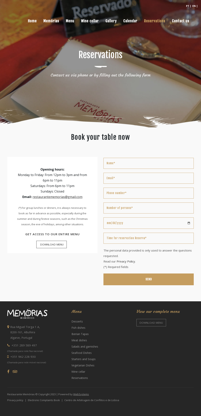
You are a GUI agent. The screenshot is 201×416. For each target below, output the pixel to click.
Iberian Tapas (80, 334)
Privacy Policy (126, 261)
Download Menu (51, 244)
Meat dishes (79, 340)
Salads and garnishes (84, 346)
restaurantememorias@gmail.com (57, 197)
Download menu (151, 322)
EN (194, 6)
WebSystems (81, 394)
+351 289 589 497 (22, 345)
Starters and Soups (83, 359)
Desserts (77, 321)
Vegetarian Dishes (82, 365)
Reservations (79, 378)
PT (187, 6)
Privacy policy (15, 400)
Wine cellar (78, 371)
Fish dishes (78, 328)
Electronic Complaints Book (44, 400)
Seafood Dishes (81, 353)
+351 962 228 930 (21, 357)
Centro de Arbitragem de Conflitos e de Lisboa (91, 400)
